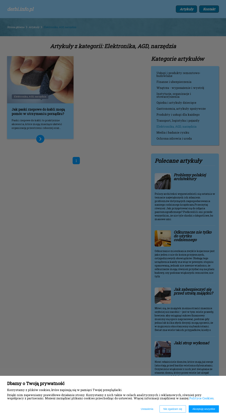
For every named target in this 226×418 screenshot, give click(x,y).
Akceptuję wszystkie (203, 409)
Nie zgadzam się (172, 409)
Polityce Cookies (201, 398)
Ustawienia (147, 409)
